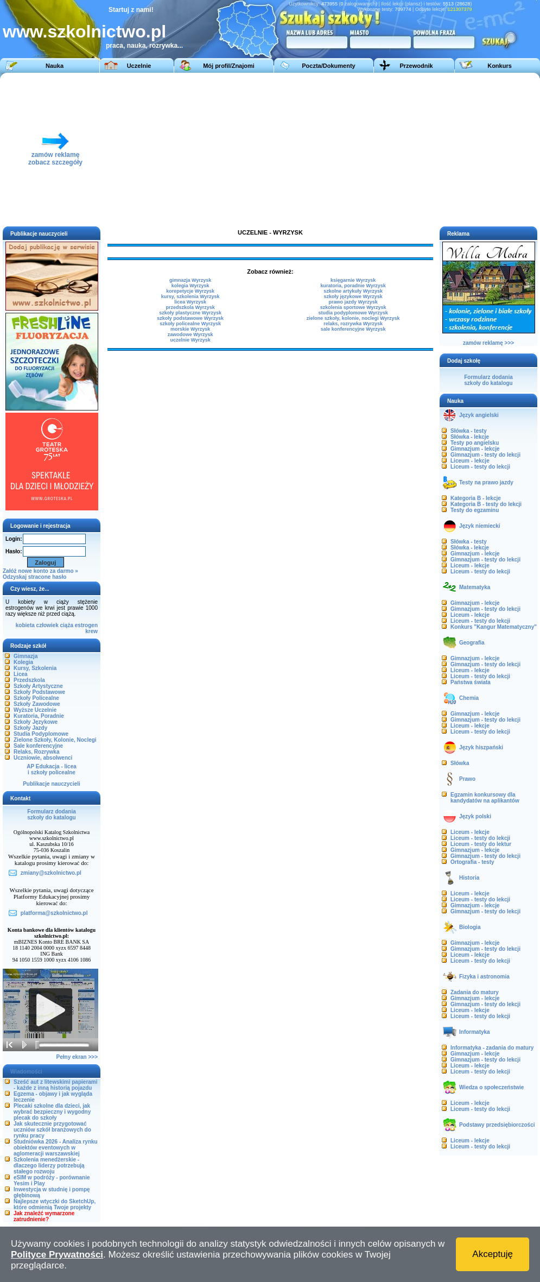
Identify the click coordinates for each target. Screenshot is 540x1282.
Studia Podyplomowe (41, 734)
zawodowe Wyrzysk (190, 334)
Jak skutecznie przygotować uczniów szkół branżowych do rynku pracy (52, 1130)
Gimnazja (25, 656)
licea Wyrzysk (190, 302)
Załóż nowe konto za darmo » (40, 571)
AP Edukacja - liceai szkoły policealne (52, 769)
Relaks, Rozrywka (37, 752)
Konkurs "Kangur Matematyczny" (493, 627)
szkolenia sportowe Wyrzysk (353, 307)
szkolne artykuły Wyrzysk (353, 291)
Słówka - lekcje (469, 437)
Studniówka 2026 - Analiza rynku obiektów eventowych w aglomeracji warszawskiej (56, 1148)
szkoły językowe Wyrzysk (352, 296)
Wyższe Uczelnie (35, 710)
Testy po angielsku (474, 443)
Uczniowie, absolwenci (43, 758)
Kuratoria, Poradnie (39, 716)
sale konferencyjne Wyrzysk (353, 329)
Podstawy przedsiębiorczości (497, 1125)
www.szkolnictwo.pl (84, 31)
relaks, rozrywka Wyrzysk (353, 323)
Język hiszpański (481, 747)
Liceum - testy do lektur (480, 844)
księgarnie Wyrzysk (353, 280)
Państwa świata (470, 682)
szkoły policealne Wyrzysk (190, 323)
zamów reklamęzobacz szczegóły (55, 155)
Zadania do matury (474, 992)
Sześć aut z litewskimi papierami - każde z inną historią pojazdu (56, 1085)
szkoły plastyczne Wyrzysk (190, 312)
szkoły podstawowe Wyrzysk (190, 318)
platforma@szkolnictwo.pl (54, 913)
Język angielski (479, 415)
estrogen (86, 625)
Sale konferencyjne (38, 746)
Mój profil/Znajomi (229, 65)
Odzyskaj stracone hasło (34, 577)
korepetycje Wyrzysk (190, 291)
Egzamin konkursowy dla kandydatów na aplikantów (484, 798)
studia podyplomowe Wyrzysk (352, 312)
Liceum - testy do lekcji (480, 467)
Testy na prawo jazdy (486, 482)
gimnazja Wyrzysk (190, 280)
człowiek (47, 625)
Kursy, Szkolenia (35, 668)
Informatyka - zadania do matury (491, 1048)
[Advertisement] (373, 149)
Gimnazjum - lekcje (475, 449)
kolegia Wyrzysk (190, 285)
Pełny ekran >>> (77, 1057)
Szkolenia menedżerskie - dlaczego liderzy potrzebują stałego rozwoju (49, 1165)
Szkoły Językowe (36, 722)
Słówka (459, 763)
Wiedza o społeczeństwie (491, 1087)
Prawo (467, 779)
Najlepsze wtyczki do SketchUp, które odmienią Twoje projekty (55, 1204)
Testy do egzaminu (474, 510)
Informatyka (474, 1032)
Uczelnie (139, 65)
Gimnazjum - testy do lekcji (485, 455)
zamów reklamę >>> (488, 343)
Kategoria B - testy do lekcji (486, 504)
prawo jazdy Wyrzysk (352, 302)
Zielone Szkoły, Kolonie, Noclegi (55, 740)
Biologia (469, 927)
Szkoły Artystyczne (38, 686)
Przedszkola (29, 680)
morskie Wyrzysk (190, 329)
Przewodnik (416, 65)
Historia (469, 878)
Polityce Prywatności (57, 1254)
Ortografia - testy (472, 862)
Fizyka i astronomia (484, 977)
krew (91, 631)
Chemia (469, 698)
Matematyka (474, 587)
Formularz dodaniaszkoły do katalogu (51, 814)
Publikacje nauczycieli (51, 784)
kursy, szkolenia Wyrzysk (190, 296)
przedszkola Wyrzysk (190, 307)
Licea (21, 674)
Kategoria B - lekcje (475, 498)
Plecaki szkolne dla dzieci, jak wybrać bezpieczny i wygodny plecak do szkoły (52, 1112)
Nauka (54, 65)
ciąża (66, 625)
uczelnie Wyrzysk (190, 340)
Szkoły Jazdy (30, 728)
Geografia (472, 643)
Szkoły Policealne (36, 698)
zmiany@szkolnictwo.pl (51, 873)
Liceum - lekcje (470, 461)
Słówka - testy (468, 431)
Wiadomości (26, 1072)
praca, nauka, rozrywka (141, 45)
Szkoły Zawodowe (37, 704)
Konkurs (499, 65)
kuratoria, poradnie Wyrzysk (352, 285)
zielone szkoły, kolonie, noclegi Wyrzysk (353, 318)
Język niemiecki (479, 526)
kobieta (25, 625)
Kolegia (23, 662)
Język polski (475, 816)
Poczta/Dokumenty (328, 65)
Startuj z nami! (131, 10)
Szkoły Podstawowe (39, 692)
